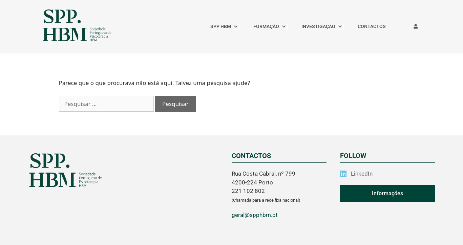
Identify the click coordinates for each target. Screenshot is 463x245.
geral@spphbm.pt (255, 214)
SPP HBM (224, 26)
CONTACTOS (372, 26)
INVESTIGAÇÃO (322, 26)
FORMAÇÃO (270, 26)
